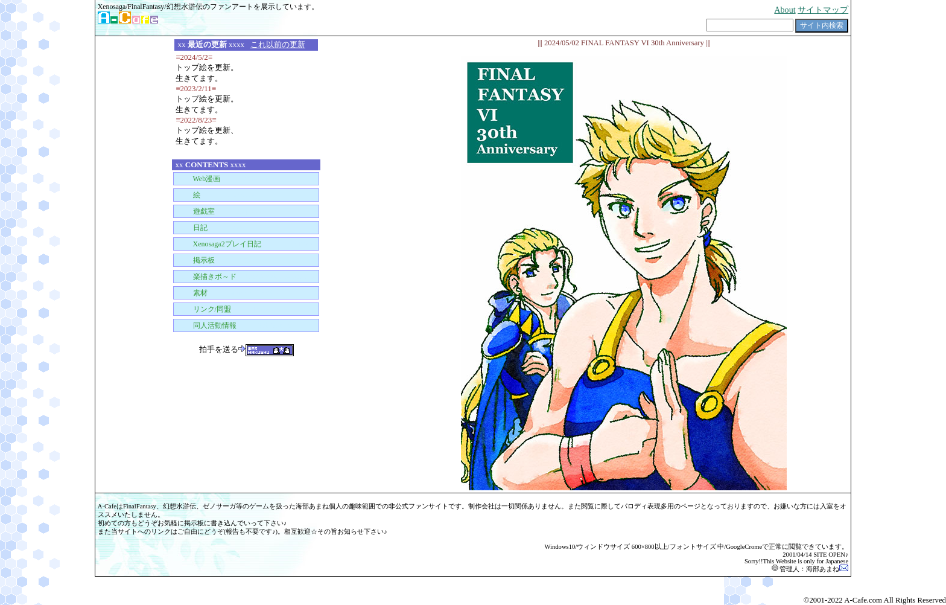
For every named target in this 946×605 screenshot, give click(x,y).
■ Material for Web (226, 293)
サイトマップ (823, 9)
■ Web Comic (225, 178)
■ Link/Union (230, 309)
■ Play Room (221, 211)
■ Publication (232, 325)
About (784, 9)
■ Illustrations (215, 195)
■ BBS (212, 260)
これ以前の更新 (277, 44)
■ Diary (209, 227)
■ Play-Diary (244, 244)
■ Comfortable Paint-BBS (244, 276)
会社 (488, 506)
